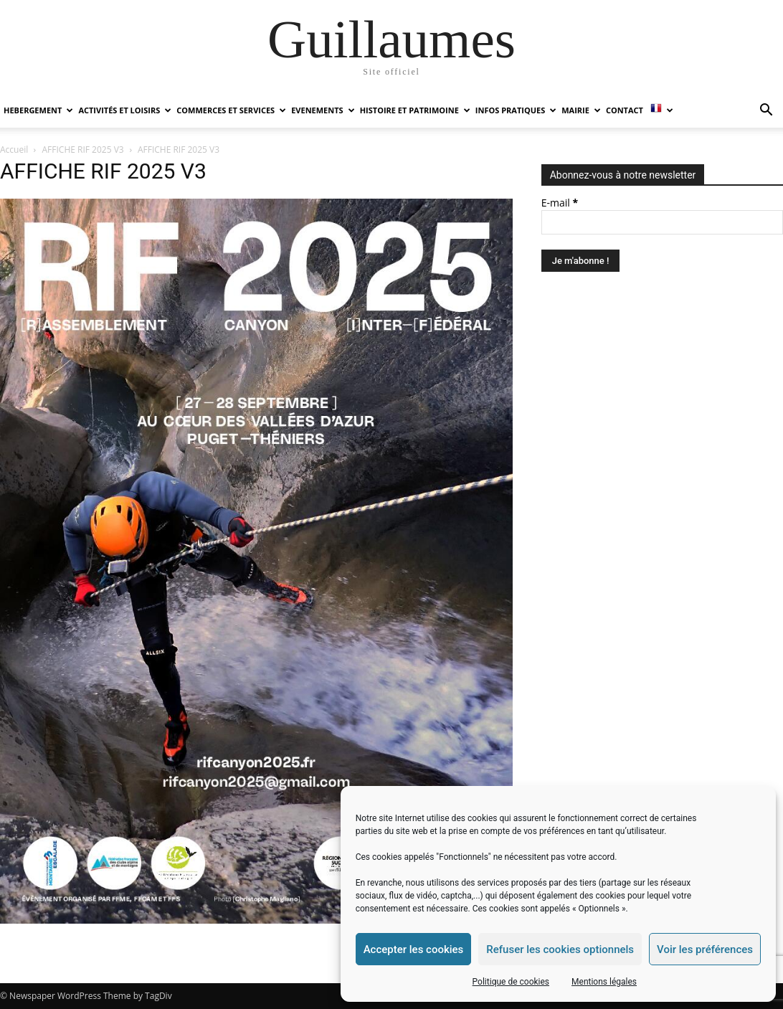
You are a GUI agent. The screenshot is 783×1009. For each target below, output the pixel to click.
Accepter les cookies (414, 949)
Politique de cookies (511, 982)
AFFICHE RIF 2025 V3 (83, 149)
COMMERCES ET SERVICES (231, 110)
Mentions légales (604, 982)
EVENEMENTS (322, 110)
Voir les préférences (705, 949)
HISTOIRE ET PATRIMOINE (415, 110)
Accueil (14, 149)
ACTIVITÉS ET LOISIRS (124, 110)
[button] (766, 111)
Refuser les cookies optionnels (560, 949)
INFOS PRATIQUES (515, 110)
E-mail (559, 202)
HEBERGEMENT (38, 110)
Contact (624, 110)
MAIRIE (581, 110)
